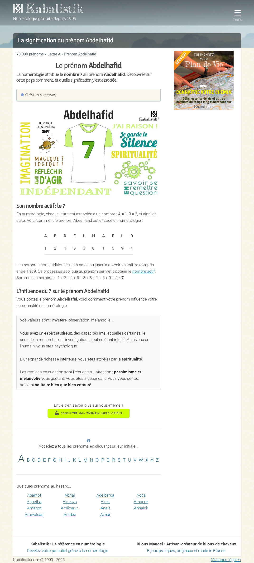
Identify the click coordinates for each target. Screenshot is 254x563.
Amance (141, 501)
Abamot (34, 495)
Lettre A (54, 54)
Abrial (70, 495)
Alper (105, 501)
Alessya (70, 501)
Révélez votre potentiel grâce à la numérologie (67, 550)
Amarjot (34, 508)
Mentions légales (226, 559)
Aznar (105, 514)
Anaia (105, 508)
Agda (141, 495)
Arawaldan (34, 514)
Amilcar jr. (70, 508)
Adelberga (105, 495)
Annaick (141, 508)
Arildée (70, 514)
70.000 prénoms (30, 54)
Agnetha (34, 501)
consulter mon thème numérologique (88, 413)
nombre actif (143, 271)
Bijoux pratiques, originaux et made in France (186, 550)
